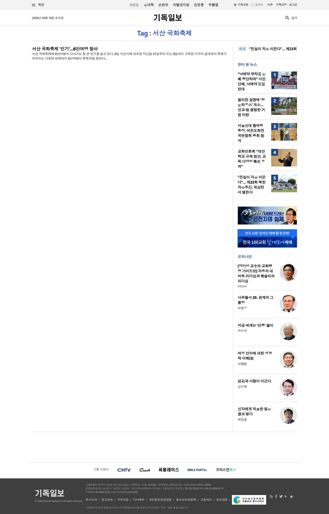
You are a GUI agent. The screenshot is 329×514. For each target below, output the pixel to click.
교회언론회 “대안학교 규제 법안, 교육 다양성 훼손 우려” (252, 159)
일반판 (259, 5)
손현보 (163, 5)
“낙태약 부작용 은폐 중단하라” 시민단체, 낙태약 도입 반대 (251, 81)
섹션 (38, 5)
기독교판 (243, 5)
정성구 (242, 331)
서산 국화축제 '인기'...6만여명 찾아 (65, 49)
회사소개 (91, 500)
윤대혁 (149, 5)
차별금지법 (181, 5)
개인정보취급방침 (160, 500)
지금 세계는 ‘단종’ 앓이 (255, 325)
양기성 (242, 287)
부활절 (213, 5)
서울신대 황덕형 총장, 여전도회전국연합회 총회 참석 (251, 133)
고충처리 (206, 500)
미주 (270, 5)
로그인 (293, 5)
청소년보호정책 (186, 500)
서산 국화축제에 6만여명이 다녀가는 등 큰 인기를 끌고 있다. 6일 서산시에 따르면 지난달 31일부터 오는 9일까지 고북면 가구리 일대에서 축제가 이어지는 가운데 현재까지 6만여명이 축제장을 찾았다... (129, 56)
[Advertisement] (164, 446)
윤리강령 (222, 500)
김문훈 (199, 5)
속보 (242, 48)
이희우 (242, 308)
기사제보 (138, 500)
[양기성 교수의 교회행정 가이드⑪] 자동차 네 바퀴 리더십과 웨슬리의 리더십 (256, 274)
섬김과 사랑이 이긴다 (254, 381)
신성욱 (242, 387)
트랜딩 (133, 5)
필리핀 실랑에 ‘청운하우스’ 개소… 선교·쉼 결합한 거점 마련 (251, 107)
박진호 (242, 419)
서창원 (242, 364)
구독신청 (281, 5)
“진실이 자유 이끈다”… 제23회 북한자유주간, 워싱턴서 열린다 (251, 185)
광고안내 (107, 500)
